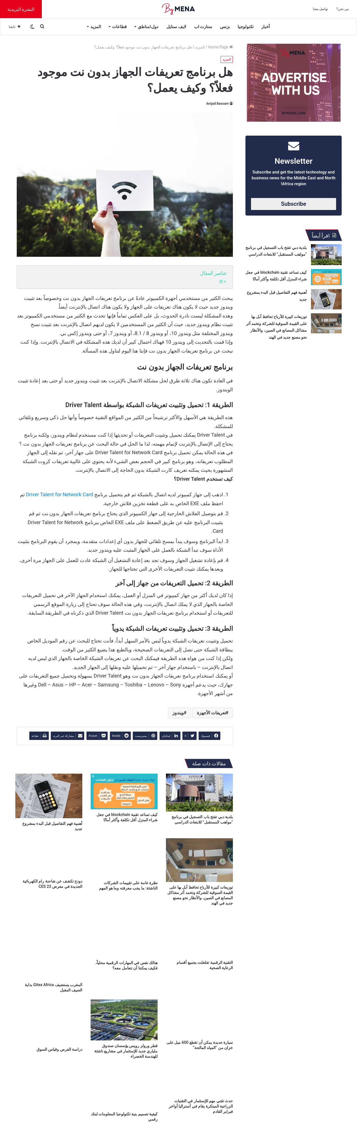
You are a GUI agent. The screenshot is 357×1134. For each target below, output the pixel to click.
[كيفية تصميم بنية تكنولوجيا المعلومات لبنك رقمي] (124, 1084)
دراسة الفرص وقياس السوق (59, 1049)
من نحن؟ (342, 9)
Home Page (220, 47)
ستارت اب (203, 26)
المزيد (95, 26)
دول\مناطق (148, 26)
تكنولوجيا (246, 26)
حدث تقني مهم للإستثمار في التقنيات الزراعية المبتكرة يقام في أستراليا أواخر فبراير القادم (201, 1106)
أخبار (265, 26)
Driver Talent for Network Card (59, 494)
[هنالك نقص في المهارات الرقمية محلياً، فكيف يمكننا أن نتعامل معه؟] (124, 935)
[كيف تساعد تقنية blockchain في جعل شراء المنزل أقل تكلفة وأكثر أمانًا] (124, 791)
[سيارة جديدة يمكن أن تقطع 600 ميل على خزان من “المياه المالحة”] (199, 1018)
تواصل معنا (320, 9)
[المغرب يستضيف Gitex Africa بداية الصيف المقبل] (48, 946)
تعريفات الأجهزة (211, 712)
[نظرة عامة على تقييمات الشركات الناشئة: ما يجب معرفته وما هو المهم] (124, 858)
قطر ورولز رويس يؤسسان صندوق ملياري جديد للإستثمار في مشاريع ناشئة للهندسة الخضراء (126, 1051)
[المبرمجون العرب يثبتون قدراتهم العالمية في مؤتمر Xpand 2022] (48, 1084)
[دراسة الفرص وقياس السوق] (48, 1021)
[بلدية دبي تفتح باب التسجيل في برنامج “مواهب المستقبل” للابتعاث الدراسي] (199, 792)
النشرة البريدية (21, 9)
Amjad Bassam (217, 104)
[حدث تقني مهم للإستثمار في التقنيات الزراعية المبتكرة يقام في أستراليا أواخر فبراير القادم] (199, 1081)
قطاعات (119, 26)
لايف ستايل (176, 26)
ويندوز (178, 712)
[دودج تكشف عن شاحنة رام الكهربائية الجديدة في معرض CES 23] (48, 857)
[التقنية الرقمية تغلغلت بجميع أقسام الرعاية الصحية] (199, 935)
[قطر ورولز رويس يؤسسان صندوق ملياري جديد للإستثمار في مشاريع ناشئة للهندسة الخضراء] (124, 1019)
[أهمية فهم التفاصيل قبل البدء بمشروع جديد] (48, 796)
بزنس (225, 26)
